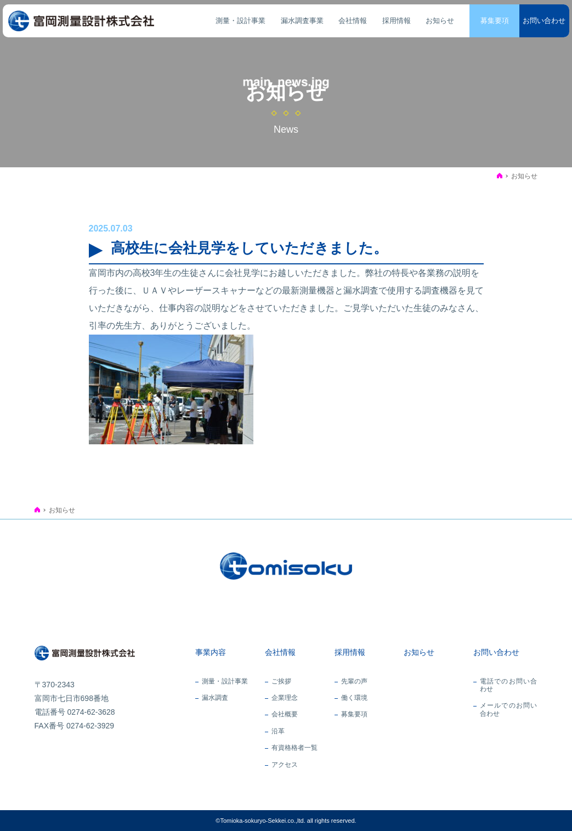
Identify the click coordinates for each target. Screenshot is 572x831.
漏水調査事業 (302, 20)
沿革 (278, 731)
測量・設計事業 (240, 20)
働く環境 (354, 698)
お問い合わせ (544, 20)
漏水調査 (215, 698)
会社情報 (352, 20)
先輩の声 (354, 681)
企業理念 (284, 698)
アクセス (284, 764)
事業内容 (210, 652)
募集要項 (494, 20)
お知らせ (440, 20)
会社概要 (284, 714)
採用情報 (396, 20)
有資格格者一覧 (294, 747)
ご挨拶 (281, 681)
